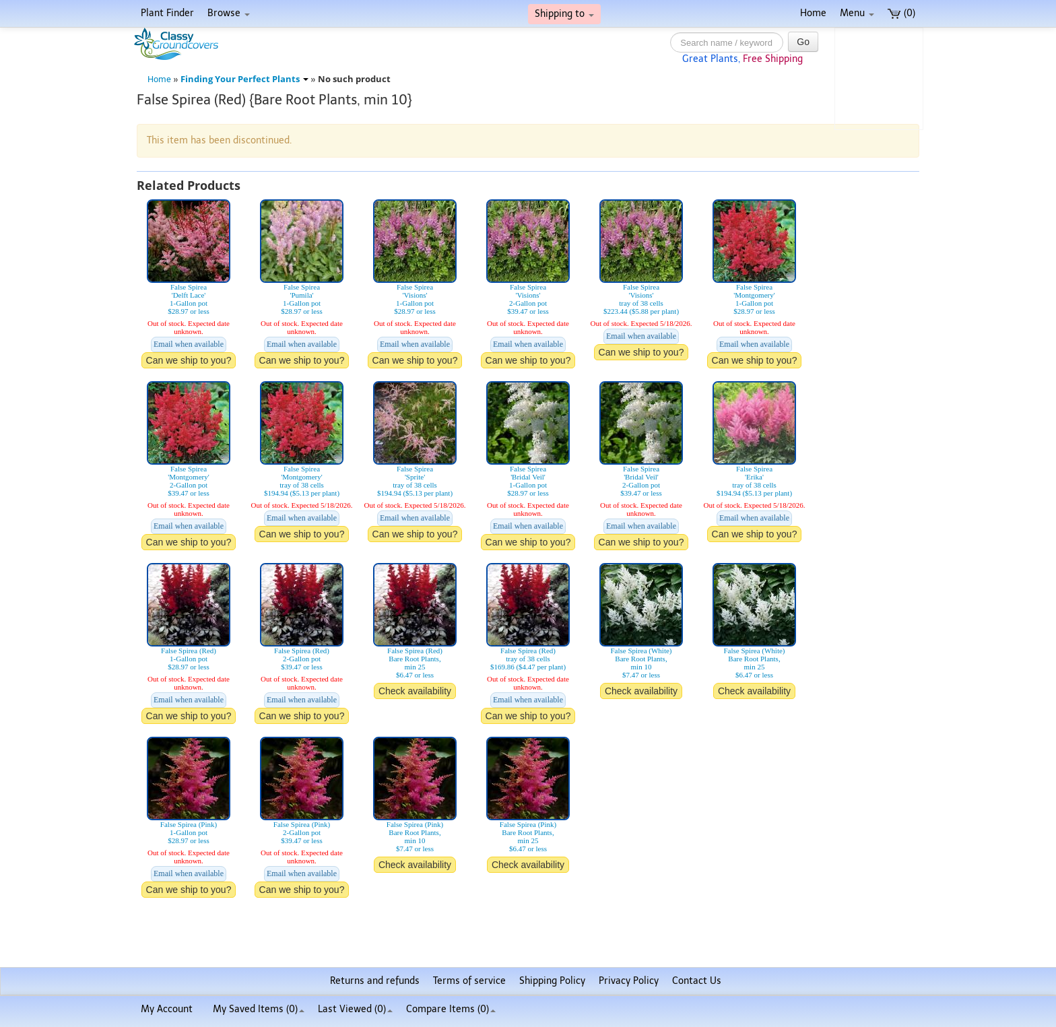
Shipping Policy (552, 981)
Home (813, 13)
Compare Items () (451, 1009)
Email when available (189, 344)
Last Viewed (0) (355, 1009)
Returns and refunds (375, 981)
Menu (857, 13)
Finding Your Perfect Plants (244, 79)
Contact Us (696, 981)
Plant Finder (167, 13)
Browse (228, 13)
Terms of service (469, 981)
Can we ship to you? (189, 360)
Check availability (414, 691)
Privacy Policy (629, 981)
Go (803, 41)
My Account (167, 1009)
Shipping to (564, 14)
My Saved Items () (258, 1009)
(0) (901, 13)
